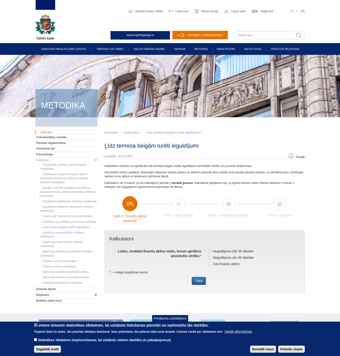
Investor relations (285, 49)
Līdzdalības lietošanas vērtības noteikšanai (69, 201)
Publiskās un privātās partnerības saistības (69, 221)
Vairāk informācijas (238, 331)
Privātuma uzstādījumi (170, 318)
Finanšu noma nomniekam (59, 266)
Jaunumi (180, 49)
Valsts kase (252, 49)
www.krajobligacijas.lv (140, 35)
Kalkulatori (132, 132)
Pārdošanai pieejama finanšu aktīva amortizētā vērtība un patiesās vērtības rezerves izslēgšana (64, 178)
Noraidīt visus (263, 349)
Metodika (201, 49)
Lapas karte (238, 11)
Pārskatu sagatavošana (51, 143)
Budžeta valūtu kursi (49, 300)
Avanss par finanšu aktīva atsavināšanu (67, 216)
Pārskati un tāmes (110, 49)
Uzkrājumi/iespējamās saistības (62, 282)
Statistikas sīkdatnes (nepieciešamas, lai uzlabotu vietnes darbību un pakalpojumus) (104, 340)
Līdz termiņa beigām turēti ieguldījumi (173, 132)
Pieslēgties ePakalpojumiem (205, 35)
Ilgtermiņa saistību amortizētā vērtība (65, 272)
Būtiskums (42, 295)
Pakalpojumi (226, 49)
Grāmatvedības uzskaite (51, 137)
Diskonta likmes (46, 289)
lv (292, 11)
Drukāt (300, 157)
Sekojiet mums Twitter (149, 11)
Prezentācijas (44, 154)
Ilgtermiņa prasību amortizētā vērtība (65, 277)
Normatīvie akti (45, 148)
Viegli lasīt (266, 11)
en (303, 11)
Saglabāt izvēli (47, 349)
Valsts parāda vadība (149, 49)
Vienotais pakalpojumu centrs (63, 49)
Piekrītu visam (291, 349)
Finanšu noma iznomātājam (59, 261)
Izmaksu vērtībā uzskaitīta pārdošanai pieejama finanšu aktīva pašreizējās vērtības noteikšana (67, 192)
